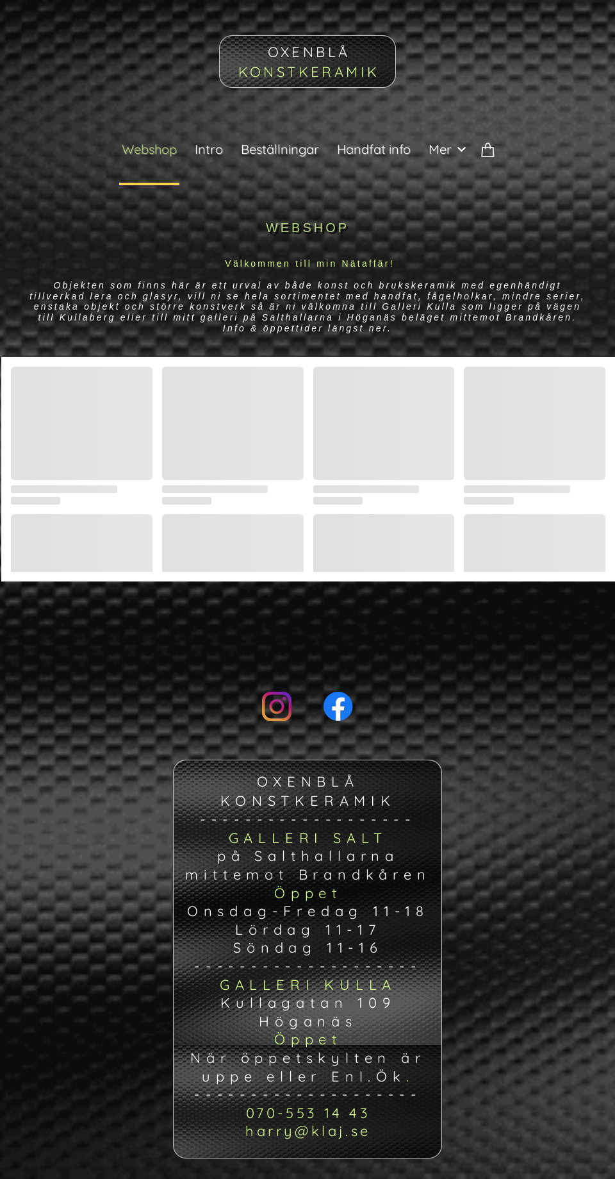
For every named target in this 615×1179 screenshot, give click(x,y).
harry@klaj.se (307, 1131)
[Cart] (488, 160)
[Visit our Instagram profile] (276, 706)
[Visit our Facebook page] (338, 706)
